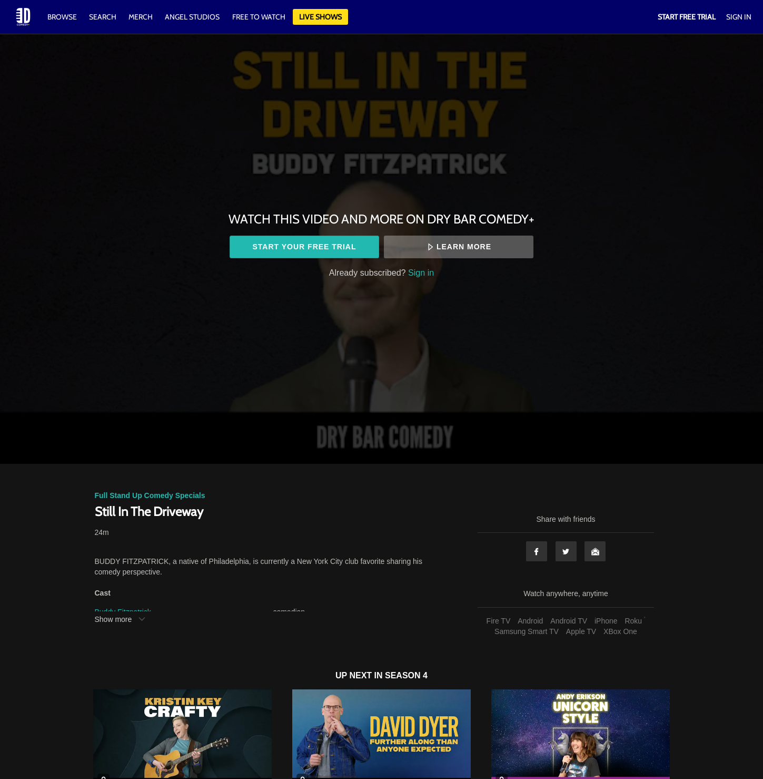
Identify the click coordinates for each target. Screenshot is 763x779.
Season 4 (406, 675)
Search (103, 17)
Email (595, 551)
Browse (62, 17)
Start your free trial (304, 246)
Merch (140, 17)
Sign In (738, 17)
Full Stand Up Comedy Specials (150, 495)
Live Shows (320, 17)
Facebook (537, 551)
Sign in (421, 272)
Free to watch (258, 17)
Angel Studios (192, 17)
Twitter (566, 551)
